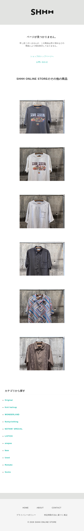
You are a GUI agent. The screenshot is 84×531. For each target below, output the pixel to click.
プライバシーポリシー (26, 515)
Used (7, 458)
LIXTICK (9, 436)
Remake (9, 465)
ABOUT (40, 508)
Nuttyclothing (11, 422)
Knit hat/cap (11, 407)
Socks (8, 472)
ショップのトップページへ (42, 56)
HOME (26, 508)
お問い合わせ (42, 62)
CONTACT (56, 508)
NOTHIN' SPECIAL (14, 429)
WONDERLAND (12, 414)
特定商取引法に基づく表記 (56, 515)
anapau (8, 443)
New (7, 450)
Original (9, 400)
